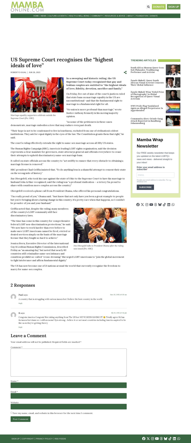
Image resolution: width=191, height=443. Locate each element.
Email (14, 392)
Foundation (142, 16)
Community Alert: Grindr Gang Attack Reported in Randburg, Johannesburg (147, 120)
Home (36, 16)
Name (14, 381)
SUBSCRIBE (145, 187)
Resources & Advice (115, 16)
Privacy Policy (44, 439)
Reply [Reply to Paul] (20, 303)
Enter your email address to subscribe (151, 168)
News (43, 16)
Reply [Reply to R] (20, 327)
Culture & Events (57, 16)
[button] (148, 7)
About (130, 16)
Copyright (28, 439)
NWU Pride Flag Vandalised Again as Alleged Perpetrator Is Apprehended (147, 108)
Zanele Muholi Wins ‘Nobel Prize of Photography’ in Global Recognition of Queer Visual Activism (147, 95)
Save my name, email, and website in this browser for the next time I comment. (53, 413)
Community (97, 16)
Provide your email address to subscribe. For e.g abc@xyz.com (154, 180)
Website (15, 402)
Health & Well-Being (79, 16)
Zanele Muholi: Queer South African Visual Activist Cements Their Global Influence (147, 82)
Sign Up (16, 439)
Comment (16, 347)
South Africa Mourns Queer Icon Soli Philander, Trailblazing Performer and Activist (147, 69)
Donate (154, 16)
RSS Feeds (60, 439)
